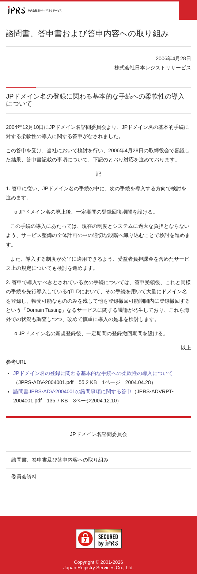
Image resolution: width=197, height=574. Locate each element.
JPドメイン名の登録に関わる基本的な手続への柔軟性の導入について (93, 373)
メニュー (188, 10)
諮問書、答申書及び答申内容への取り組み (60, 460)
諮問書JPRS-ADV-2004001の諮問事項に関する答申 (72, 391)
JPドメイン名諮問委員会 (98, 434)
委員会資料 (24, 476)
